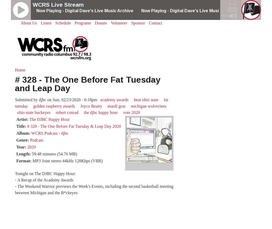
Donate (101, 23)
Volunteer (119, 23)
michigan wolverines (149, 106)
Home (20, 70)
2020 (31, 147)
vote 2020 (131, 112)
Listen (46, 23)
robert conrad (67, 112)
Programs (83, 23)
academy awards (114, 99)
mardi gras (117, 106)
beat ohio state (146, 99)
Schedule (63, 23)
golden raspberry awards (54, 106)
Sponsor (138, 23)
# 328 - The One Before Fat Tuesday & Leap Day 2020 (74, 126)
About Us (29, 23)
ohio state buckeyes (33, 112)
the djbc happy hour (101, 112)
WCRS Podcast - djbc (50, 133)
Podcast (36, 140)
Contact (155, 23)
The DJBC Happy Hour (49, 119)
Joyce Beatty (91, 106)
